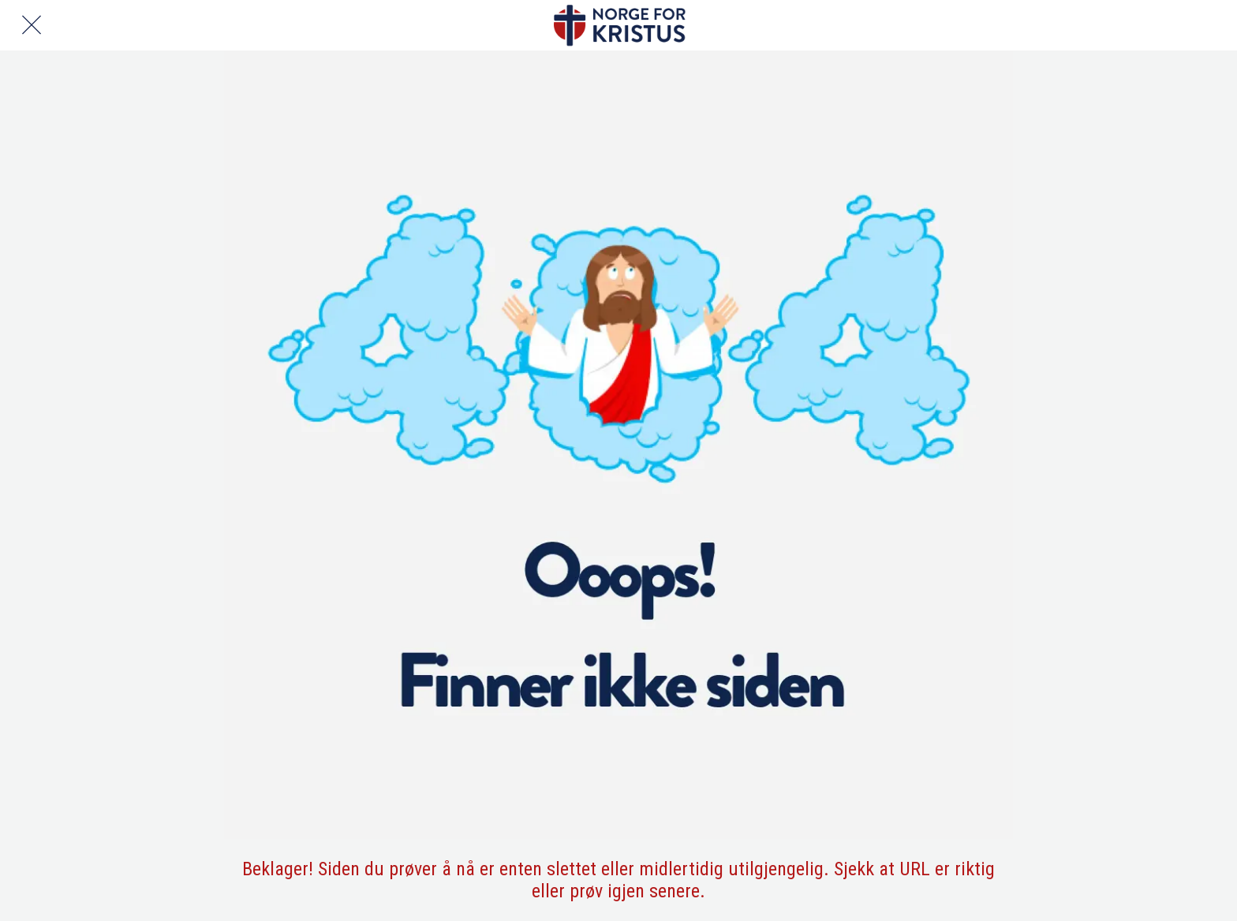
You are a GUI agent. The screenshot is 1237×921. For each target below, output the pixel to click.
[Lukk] (31, 25)
